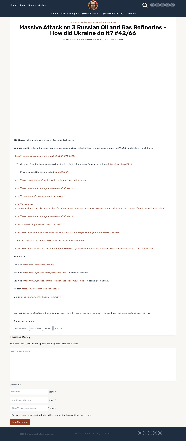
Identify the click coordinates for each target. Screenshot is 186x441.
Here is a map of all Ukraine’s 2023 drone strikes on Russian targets (50, 240)
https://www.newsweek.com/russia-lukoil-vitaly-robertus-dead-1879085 (50, 180)
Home (14, 5)
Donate (32, 5)
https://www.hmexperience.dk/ (38, 264)
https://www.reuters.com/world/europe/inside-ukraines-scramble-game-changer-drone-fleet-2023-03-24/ (67, 232)
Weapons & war (109, 22)
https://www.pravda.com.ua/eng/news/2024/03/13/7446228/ (44, 156)
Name (52, 391)
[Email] (29, 400)
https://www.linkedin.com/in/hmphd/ (43, 297)
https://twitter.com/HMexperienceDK (40, 288)
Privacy (96, 433)
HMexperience (70, 39)
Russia (48, 328)
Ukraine (58, 328)
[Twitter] (157, 5)
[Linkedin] (167, 5)
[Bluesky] (162, 5)
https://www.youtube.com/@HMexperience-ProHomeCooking (53, 280)
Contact (42, 5)
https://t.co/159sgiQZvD (120, 164)
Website (52, 408)
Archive (131, 13)
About (23, 5)
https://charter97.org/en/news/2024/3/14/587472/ (39, 196)
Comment (15, 384)
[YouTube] (152, 5)
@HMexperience (77, 22)
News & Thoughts (69, 13)
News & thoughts (93, 22)
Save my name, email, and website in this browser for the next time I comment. (51, 415)
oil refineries (36, 328)
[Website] (29, 408)
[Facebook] (172, 5)
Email (52, 400)
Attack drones (21, 328)
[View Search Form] (145, 5)
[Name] (29, 392)
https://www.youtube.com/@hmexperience (44, 272)
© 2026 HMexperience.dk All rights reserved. (36, 434)
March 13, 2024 (61, 172)
